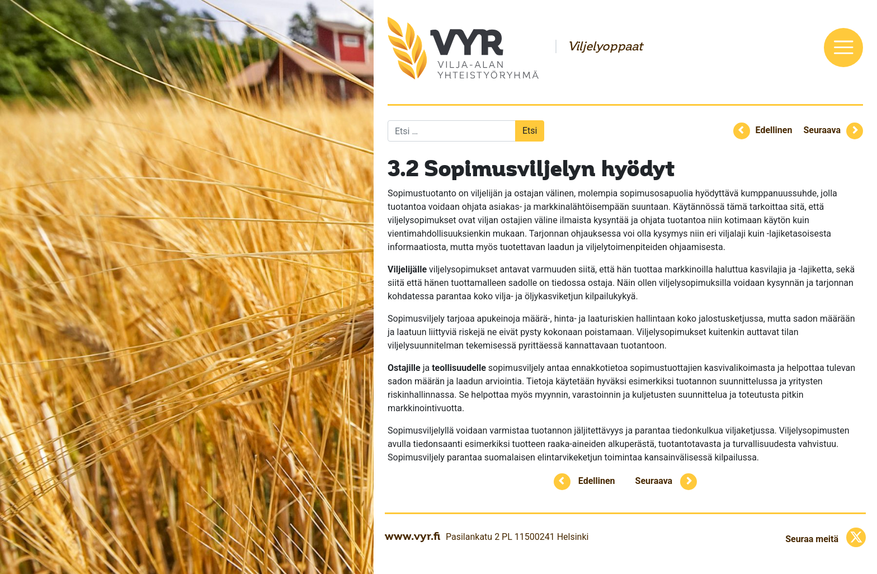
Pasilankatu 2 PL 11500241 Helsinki (517, 536)
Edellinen (774, 130)
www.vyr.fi (412, 536)
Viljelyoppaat (605, 46)
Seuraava (822, 130)
